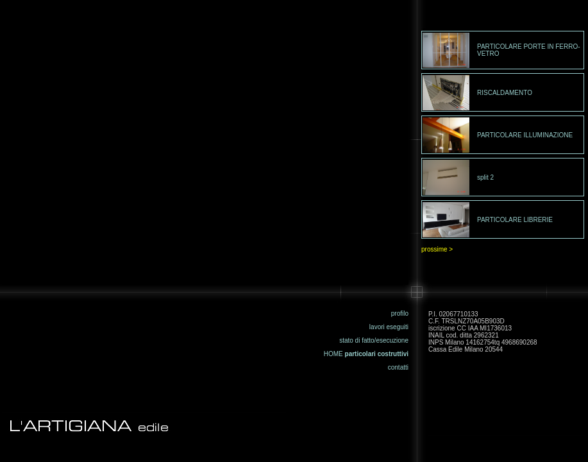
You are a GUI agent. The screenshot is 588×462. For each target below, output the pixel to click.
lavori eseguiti (388, 326)
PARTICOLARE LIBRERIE (515, 219)
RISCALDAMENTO (504, 92)
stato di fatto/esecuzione (373, 340)
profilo (399, 313)
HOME (333, 353)
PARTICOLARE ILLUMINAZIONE (525, 135)
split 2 (485, 177)
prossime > (437, 249)
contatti (398, 367)
